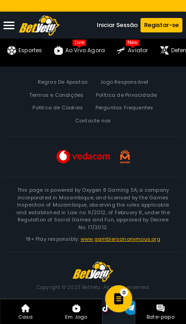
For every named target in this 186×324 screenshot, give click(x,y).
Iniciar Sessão (117, 25)
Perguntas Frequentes (124, 107)
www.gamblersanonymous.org (120, 239)
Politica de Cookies (57, 107)
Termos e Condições (56, 95)
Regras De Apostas (63, 82)
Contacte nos (93, 120)
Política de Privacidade (126, 95)
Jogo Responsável (124, 82)
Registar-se (161, 25)
